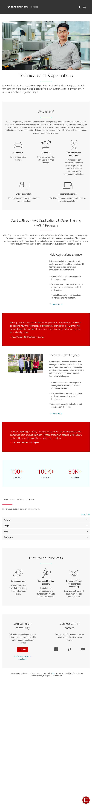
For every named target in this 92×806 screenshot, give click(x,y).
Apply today (57, 304)
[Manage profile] (80, 7)
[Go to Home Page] (22, 7)
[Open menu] (84, 6)
